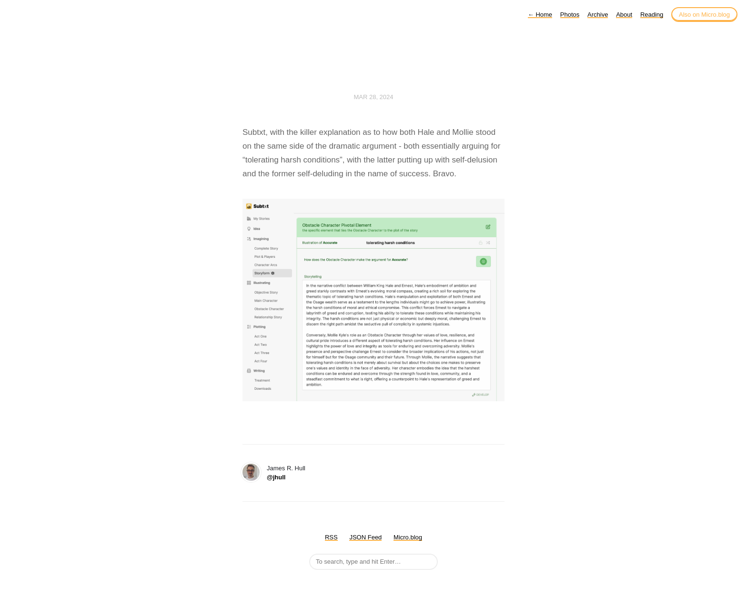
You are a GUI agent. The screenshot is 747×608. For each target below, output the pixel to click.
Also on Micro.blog (704, 14)
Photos (569, 14)
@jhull (276, 477)
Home (540, 14)
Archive (597, 14)
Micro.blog (408, 537)
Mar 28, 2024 (373, 97)
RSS (331, 537)
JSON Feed (365, 537)
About (624, 14)
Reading (651, 14)
